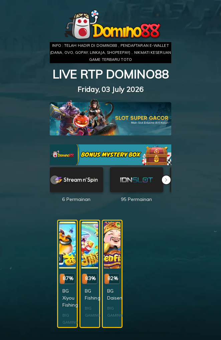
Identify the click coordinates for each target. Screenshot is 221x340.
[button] (166, 180)
